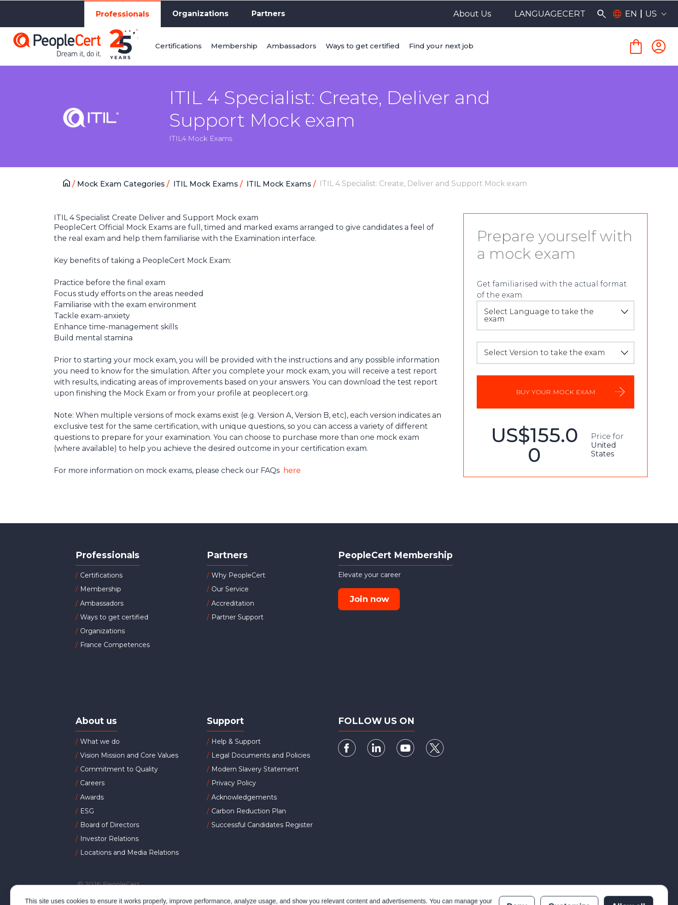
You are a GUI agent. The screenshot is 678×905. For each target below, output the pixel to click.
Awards (92, 797)
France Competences (115, 645)
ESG (87, 811)
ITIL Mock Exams (206, 184)
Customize (569, 865)
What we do (100, 741)
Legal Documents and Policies (260, 755)
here (291, 470)
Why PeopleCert (238, 575)
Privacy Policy (233, 783)
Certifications (101, 575)
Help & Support (236, 741)
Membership (100, 589)
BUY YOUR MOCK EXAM (556, 392)
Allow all (628, 865)
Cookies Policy (140, 870)
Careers (92, 783)
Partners (268, 13)
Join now (369, 599)
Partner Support (237, 617)
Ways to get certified (114, 617)
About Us (472, 14)
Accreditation (232, 603)
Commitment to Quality (119, 769)
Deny (517, 865)
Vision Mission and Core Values (129, 755)
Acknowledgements (244, 797)
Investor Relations (109, 839)
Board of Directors (109, 825)
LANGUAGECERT (549, 14)
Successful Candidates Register (262, 825)
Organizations (200, 13)
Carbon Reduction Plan (248, 811)
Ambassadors (101, 603)
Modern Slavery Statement (255, 769)
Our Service (230, 589)
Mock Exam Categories (122, 184)
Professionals (122, 14)
